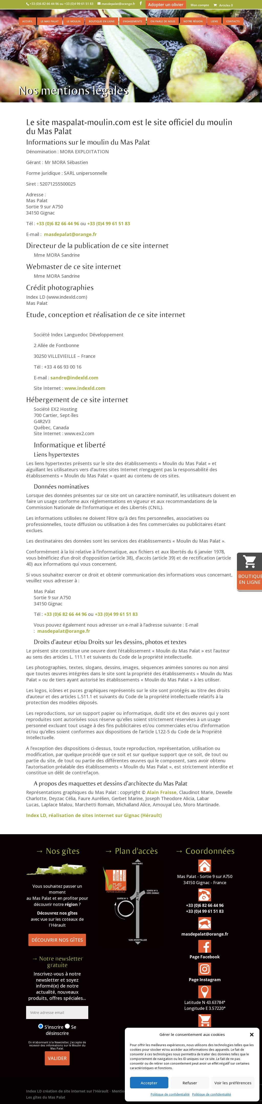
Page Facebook (205, 957)
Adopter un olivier (165, 4)
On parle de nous (162, 21)
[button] (251, 1034)
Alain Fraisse (162, 792)
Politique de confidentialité (170, 1094)
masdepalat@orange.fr (70, 234)
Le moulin (74, 21)
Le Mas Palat (50, 21)
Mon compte (200, 5)
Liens (214, 21)
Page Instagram (205, 979)
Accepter (149, 1082)
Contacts (233, 21)
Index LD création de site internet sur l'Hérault (67, 1091)
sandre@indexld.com (74, 377)
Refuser (190, 1082)
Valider (57, 1058)
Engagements (132, 21)
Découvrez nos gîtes (57, 913)
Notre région (193, 21)
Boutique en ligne (102, 21)
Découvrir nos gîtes (57, 940)
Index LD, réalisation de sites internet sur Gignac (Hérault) (94, 815)
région (71, 904)
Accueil (27, 21)
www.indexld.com (84, 388)
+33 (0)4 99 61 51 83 (108, 223)
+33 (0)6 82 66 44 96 (57, 223)
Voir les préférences (233, 1082)
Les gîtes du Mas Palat (45, 1097)
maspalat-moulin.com (90, 122)
